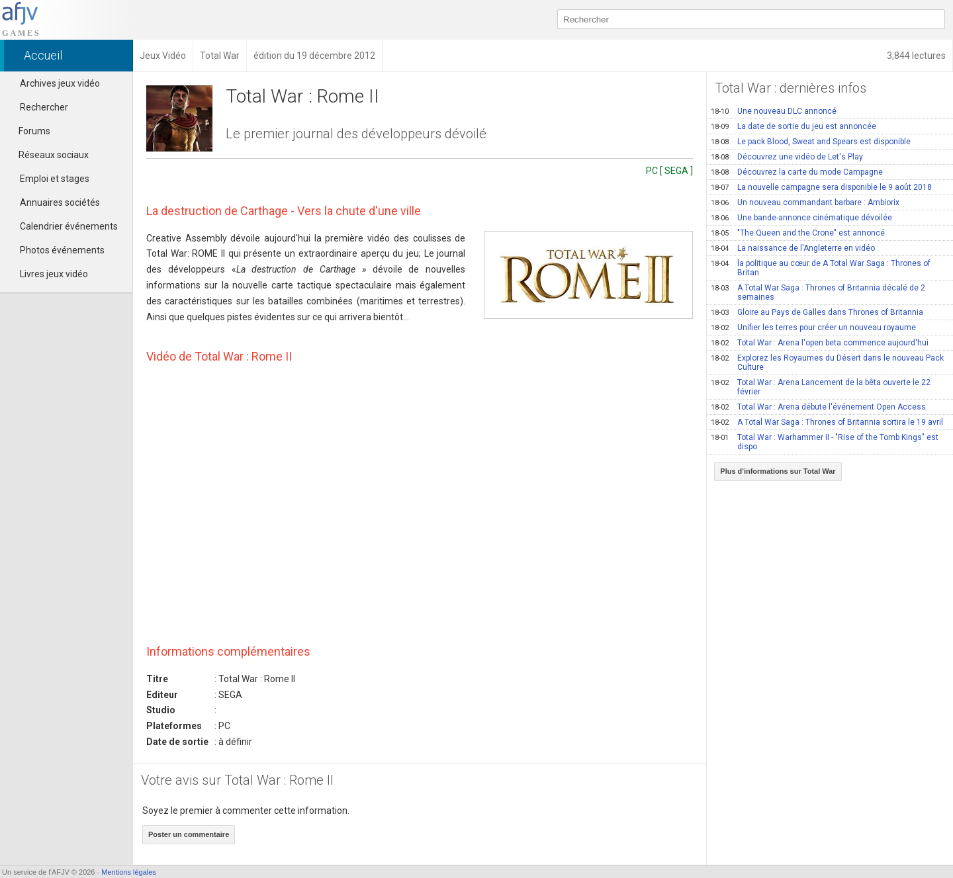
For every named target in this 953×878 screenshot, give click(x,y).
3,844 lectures (916, 55)
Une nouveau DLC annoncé (774, 111)
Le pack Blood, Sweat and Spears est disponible (811, 141)
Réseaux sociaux (48, 155)
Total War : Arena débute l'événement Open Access (818, 407)
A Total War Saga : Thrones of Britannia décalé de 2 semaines (818, 292)
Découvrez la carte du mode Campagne (797, 172)
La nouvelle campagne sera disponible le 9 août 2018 (821, 187)
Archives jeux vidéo (60, 83)
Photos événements (62, 250)
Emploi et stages (54, 178)
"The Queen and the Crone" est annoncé (798, 233)
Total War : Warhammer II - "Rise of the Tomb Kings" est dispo (824, 442)
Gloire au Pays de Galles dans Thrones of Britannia (817, 312)
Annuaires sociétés (60, 202)
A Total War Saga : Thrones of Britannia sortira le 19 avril (827, 422)
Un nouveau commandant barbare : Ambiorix (805, 202)
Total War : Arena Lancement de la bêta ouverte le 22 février (820, 387)
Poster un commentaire (188, 834)
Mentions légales (128, 872)
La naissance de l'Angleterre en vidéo (793, 248)
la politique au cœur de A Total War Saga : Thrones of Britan (820, 268)
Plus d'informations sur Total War (777, 471)
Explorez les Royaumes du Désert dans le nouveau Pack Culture (827, 362)
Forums (28, 131)
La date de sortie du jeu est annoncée (793, 126)
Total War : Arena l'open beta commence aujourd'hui (820, 342)
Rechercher (44, 107)
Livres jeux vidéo (54, 274)
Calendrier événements (69, 226)
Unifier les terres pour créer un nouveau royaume (813, 327)
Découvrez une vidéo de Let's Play (787, 156)
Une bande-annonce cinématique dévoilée (801, 217)
